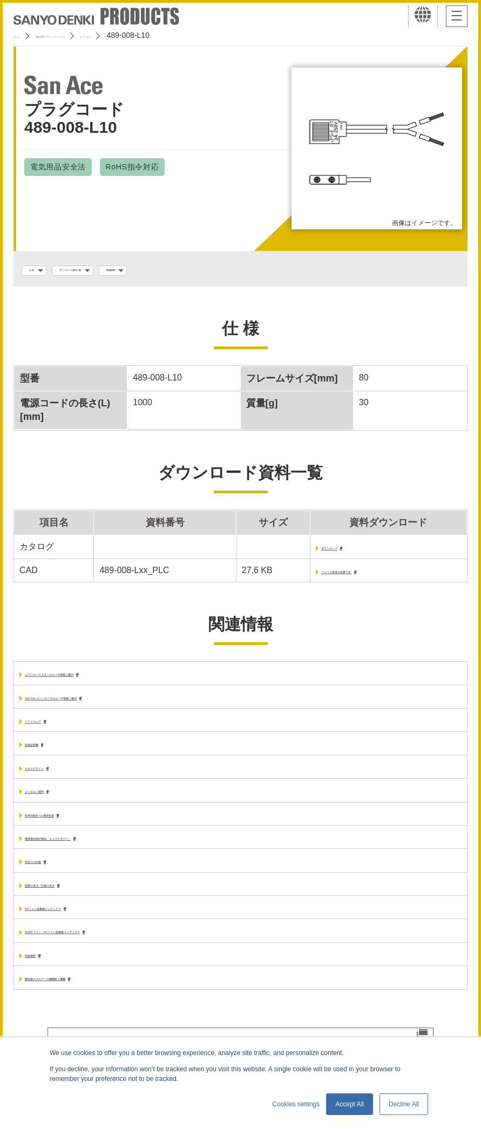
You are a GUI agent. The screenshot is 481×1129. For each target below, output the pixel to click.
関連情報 (202, 270)
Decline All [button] (404, 1104)
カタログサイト (55, 778)
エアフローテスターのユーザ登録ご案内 (102, 680)
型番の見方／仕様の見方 (72, 900)
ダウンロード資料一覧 (119, 270)
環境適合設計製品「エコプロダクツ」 (98, 851)
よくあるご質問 (55, 802)
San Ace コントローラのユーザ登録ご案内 (108, 704)
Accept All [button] (349, 1104)
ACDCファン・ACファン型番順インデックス (112, 949)
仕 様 (41, 270)
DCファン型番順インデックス (83, 924)
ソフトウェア (51, 728)
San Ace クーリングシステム (101, 35)
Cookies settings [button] (296, 1104)
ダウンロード (311, 551)
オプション (185, 35)
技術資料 (42, 973)
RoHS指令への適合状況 (71, 827)
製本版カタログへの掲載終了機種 (89, 998)
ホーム (24, 35)
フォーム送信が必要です (334, 576)
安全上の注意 (51, 876)
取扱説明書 (46, 753)
